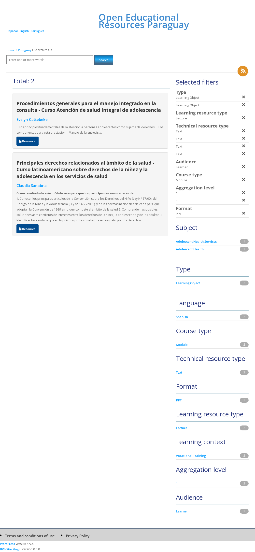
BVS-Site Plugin (10, 549)
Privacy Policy (77, 535)
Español (13, 31)
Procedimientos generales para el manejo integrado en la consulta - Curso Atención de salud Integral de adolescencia (88, 106)
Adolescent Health (190, 249)
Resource (27, 141)
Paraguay (25, 50)
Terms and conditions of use (30, 535)
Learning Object (188, 283)
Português (37, 31)
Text (179, 372)
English (24, 31)
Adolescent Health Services (196, 241)
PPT (179, 400)
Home (10, 50)
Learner (182, 511)
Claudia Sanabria (31, 185)
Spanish (182, 317)
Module (181, 344)
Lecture (181, 428)
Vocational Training (191, 455)
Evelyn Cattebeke (32, 119)
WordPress (7, 544)
